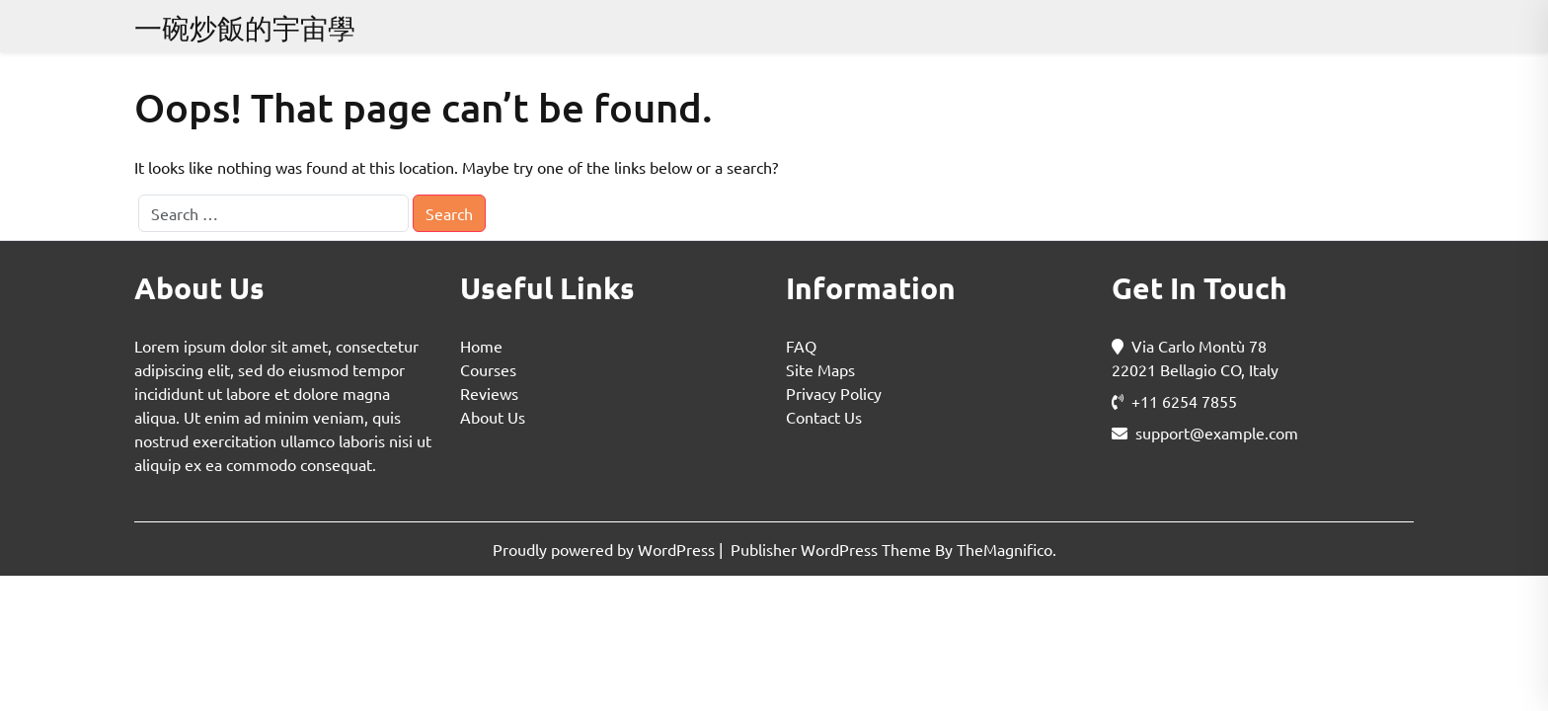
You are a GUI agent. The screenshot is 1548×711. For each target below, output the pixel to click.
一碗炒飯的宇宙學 (244, 28)
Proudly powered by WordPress (606, 549)
